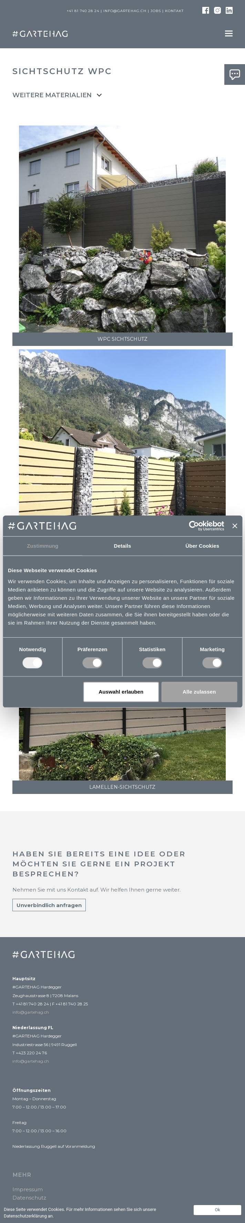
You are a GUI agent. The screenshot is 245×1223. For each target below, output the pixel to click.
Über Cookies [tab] (202, 546)
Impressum (27, 1189)
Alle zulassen (199, 692)
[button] (229, 34)
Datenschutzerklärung (25, 1216)
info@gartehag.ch (124, 11)
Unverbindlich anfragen (49, 905)
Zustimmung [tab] (42, 546)
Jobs (156, 11)
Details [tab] (122, 546)
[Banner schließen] (234, 526)
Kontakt (174, 11)
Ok (217, 1209)
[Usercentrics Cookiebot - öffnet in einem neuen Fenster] (194, 526)
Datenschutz (29, 1197)
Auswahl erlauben (121, 692)
